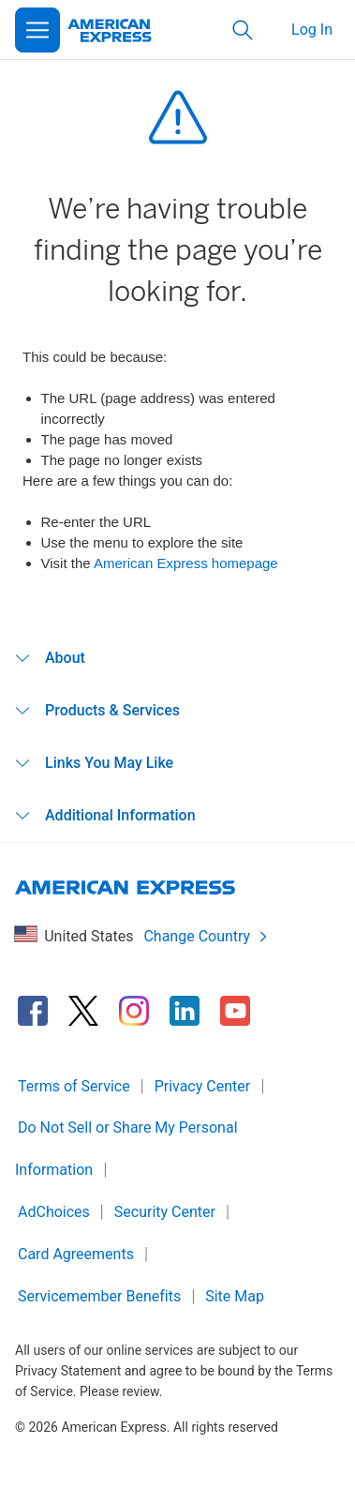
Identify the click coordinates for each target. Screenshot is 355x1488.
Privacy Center (203, 1086)
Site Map (234, 1296)
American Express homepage (186, 563)
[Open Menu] (37, 30)
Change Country (206, 936)
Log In (312, 29)
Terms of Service (74, 1086)
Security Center (164, 1212)
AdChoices (54, 1212)
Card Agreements (76, 1254)
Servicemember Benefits (99, 1296)
